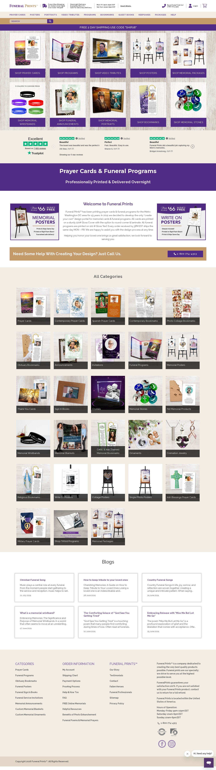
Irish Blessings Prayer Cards (181, 497)
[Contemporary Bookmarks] (145, 304)
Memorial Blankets (64, 453)
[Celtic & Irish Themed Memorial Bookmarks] (108, 437)
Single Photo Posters (140, 497)
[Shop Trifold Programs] (71, 525)
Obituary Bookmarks (28, 365)
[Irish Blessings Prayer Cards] (183, 480)
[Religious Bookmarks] (33, 480)
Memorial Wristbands (29, 453)
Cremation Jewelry (177, 453)
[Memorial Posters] (183, 348)
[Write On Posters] (71, 480)
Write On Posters (64, 497)
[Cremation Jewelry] (183, 437)
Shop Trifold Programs (67, 541)
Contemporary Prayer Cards (70, 321)
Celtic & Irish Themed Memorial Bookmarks (108, 451)
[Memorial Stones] (145, 392)
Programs (90, 15)
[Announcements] (71, 348)
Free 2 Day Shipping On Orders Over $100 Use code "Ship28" (56, 5)
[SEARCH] (28, 21)
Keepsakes (145, 15)
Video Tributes (70, 15)
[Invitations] (108, 348)
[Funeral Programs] (145, 348)
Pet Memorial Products (179, 409)
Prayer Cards (18, 15)
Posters (35, 15)
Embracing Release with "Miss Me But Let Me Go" (170, 614)
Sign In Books (62, 409)
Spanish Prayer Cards (103, 321)
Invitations (97, 365)
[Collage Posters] (108, 480)
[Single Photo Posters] (145, 480)
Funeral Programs (138, 365)
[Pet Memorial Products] (183, 392)
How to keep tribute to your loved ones (106, 580)
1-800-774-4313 (185, 253)
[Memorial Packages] (108, 525)
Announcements (63, 365)
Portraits (50, 15)
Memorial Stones (138, 409)
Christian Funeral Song (32, 580)
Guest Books (126, 15)
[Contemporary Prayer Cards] (71, 304)
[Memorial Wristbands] (33, 437)
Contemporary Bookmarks (143, 321)
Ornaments (135, 453)
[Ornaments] (145, 437)
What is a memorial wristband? (37, 613)
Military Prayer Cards (28, 541)
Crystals (96, 409)
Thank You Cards (27, 409)
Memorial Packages (102, 541)
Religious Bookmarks (29, 497)
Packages (160, 15)
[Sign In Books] (71, 392)
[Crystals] (108, 392)
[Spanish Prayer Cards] (108, 304)
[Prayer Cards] (33, 304)
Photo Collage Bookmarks (181, 321)
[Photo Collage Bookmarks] (183, 304)
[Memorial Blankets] (71, 437)
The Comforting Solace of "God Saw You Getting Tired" (106, 614)
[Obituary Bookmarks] (33, 348)
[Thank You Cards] (33, 392)
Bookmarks (107, 15)
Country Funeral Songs (160, 580)
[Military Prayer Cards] (33, 525)
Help (173, 15)
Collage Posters (100, 497)
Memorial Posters (176, 365)
